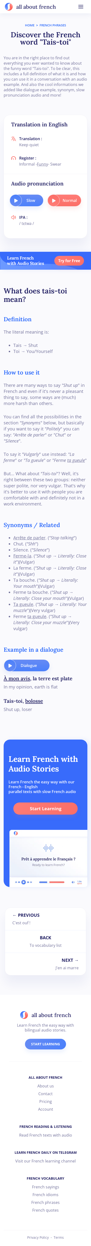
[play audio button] (16, 200)
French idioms (45, 1194)
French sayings (45, 1187)
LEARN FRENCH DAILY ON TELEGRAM (46, 1152)
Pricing (45, 1101)
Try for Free (69, 260)
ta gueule (76, 460)
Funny (42, 164)
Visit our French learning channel (45, 1161)
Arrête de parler (29, 538)
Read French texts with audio (45, 1135)
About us (45, 1086)
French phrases (45, 1202)
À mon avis (17, 678)
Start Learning (45, 808)
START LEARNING (45, 1044)
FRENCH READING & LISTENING (45, 1126)
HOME (29, 25)
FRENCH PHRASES (53, 25)
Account (45, 1109)
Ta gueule (23, 604)
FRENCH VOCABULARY (45, 1178)
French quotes (45, 1210)
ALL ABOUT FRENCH (45, 1077)
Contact (45, 1093)
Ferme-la (22, 556)
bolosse (34, 701)
